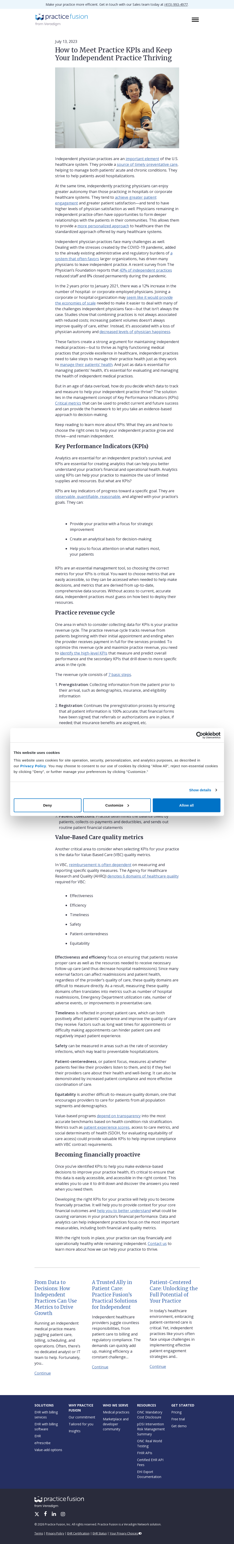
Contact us (157, 1243)
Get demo (179, 1426)
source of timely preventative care (147, 164)
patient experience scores (106, 1127)
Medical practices (116, 1412)
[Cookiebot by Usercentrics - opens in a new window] (199, 735)
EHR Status (100, 1533)
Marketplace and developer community (116, 1424)
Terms (38, 1533)
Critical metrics (68, 403)
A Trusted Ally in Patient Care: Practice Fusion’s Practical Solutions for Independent (114, 1294)
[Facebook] (46, 1514)
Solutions (44, 1405)
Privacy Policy (33, 766)
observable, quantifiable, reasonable (87, 496)
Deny (47, 805)
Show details (200, 790)
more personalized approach (103, 226)
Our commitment (82, 1417)
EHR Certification (78, 1533)
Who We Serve (115, 1405)
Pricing (176, 1412)
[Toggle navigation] (196, 20)
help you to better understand (124, 1210)
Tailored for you (81, 1424)
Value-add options (48, 1450)
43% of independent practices (145, 270)
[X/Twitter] (37, 1514)
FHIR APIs (144, 1453)
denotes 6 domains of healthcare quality (143, 876)
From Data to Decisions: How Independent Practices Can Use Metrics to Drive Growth (55, 1297)
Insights (75, 1431)
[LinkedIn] (54, 1514)
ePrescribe (42, 1443)
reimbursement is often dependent (100, 864)
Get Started (182, 1405)
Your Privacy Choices (126, 1533)
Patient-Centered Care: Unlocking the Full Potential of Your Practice (174, 1291)
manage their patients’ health (86, 364)
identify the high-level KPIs (83, 653)
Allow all (186, 805)
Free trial (178, 1419)
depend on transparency (119, 1115)
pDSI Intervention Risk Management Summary (151, 1429)
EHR (37, 1436)
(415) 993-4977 (176, 4)
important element (142, 158)
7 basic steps (119, 674)
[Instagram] (63, 1514)
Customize (117, 805)
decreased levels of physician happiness (135, 331)
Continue (42, 1373)
